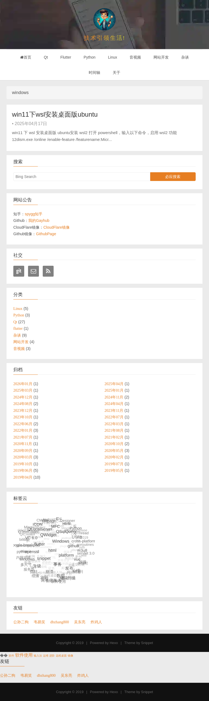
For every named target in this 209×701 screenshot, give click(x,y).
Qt (46, 57)
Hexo (114, 643)
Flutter (65, 57)
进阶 (52, 655)
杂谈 (185, 57)
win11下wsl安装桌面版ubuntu (55, 114)
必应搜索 (172, 176)
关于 (116, 72)
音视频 (135, 57)
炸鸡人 (96, 622)
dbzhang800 (59, 622)
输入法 (38, 655)
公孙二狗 (21, 622)
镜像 (70, 655)
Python (90, 57)
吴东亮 (79, 622)
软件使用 (24, 655)
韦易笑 (39, 622)
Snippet (147, 643)
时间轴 (94, 72)
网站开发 (161, 57)
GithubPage (46, 234)
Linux (112, 57)
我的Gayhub (38, 220)
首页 (25, 57)
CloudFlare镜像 (56, 227)
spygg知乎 (33, 214)
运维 (45, 655)
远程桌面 (61, 655)
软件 (11, 655)
